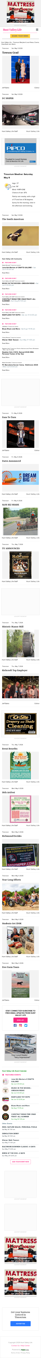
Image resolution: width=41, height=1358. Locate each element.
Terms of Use (15, 1353)
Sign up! (20, 1020)
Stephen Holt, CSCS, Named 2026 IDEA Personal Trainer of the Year (18, 353)
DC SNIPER (8, 98)
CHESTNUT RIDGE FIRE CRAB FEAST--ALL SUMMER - (18, 300)
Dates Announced (11, 461)
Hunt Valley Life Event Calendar (14, 1071)
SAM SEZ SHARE (10, 504)
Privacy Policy (25, 1353)
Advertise (20, 1324)
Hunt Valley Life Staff (10, 131)
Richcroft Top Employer (14, 670)
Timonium (5, 48)
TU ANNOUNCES (11, 548)
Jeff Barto (5, 88)
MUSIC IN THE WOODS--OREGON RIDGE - (20, 284)
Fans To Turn (9, 417)
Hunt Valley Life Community (12, 259)
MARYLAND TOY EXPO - (19, 315)
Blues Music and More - (18, 329)
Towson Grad (10, 52)
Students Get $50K (12, 923)
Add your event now (20, 1162)
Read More (5, 273)
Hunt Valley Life (33, 131)
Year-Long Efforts (11, 879)
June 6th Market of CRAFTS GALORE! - (19, 268)
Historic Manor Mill (12, 626)
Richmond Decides (12, 836)
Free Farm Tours (10, 967)
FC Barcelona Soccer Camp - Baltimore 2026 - (20, 366)
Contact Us (15, 1346)
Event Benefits (9, 748)
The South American (13, 219)
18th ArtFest (8, 792)
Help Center (25, 1346)
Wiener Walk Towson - (18, 340)
